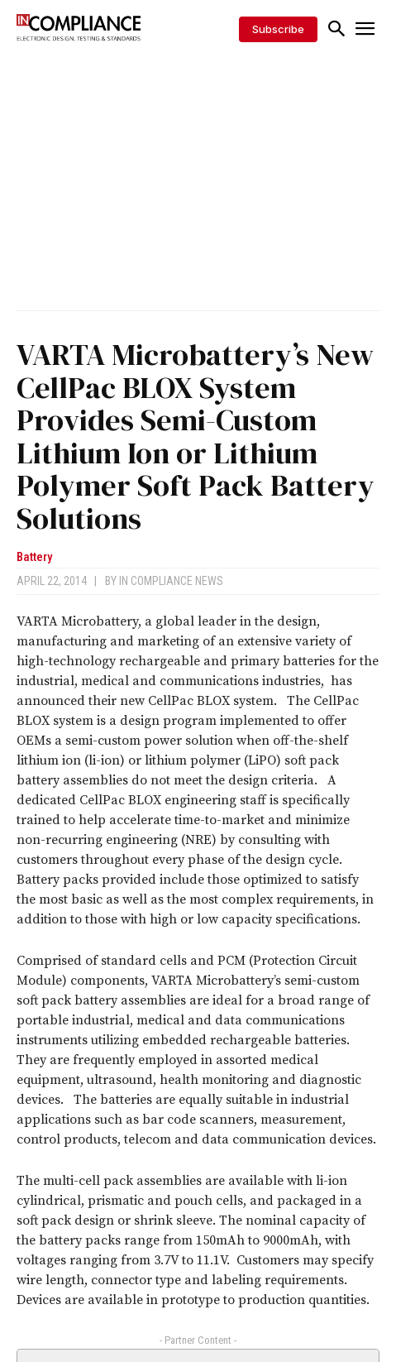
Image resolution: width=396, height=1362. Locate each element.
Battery (34, 557)
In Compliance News (171, 580)
